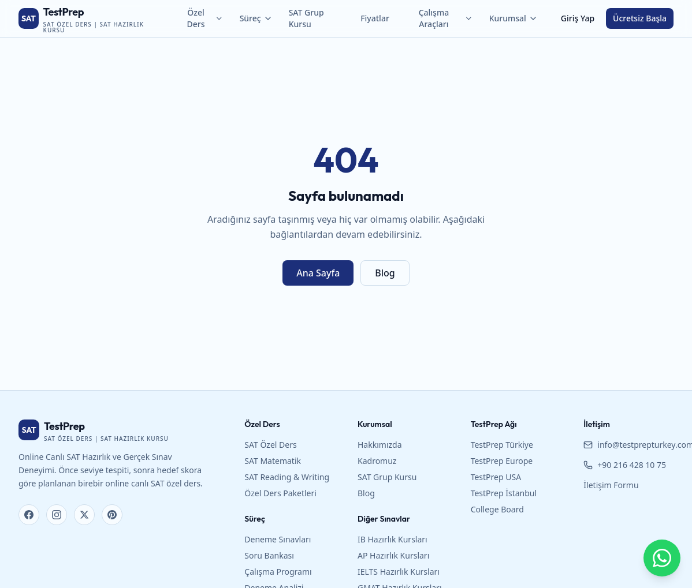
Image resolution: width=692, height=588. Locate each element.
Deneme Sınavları (277, 539)
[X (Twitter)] (84, 514)
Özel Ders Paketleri (280, 493)
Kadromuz (377, 460)
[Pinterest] (112, 514)
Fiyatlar (374, 18)
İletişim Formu (610, 485)
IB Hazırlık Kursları (392, 539)
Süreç (256, 18)
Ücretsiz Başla (640, 18)
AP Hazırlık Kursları (393, 555)
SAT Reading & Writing (286, 476)
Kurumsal (513, 18)
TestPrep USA (496, 476)
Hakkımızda (380, 444)
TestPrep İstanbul (504, 493)
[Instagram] (56, 514)
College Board (497, 509)
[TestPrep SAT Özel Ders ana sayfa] (90, 18)
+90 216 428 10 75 (624, 464)
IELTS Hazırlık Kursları (399, 571)
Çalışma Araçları (446, 18)
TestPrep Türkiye (502, 444)
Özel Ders (205, 18)
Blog (385, 273)
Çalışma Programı (277, 571)
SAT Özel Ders (270, 444)
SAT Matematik (272, 460)
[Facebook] (28, 514)
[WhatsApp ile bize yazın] (661, 558)
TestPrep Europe (502, 460)
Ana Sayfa (318, 273)
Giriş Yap (577, 18)
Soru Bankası (268, 555)
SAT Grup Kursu (306, 18)
